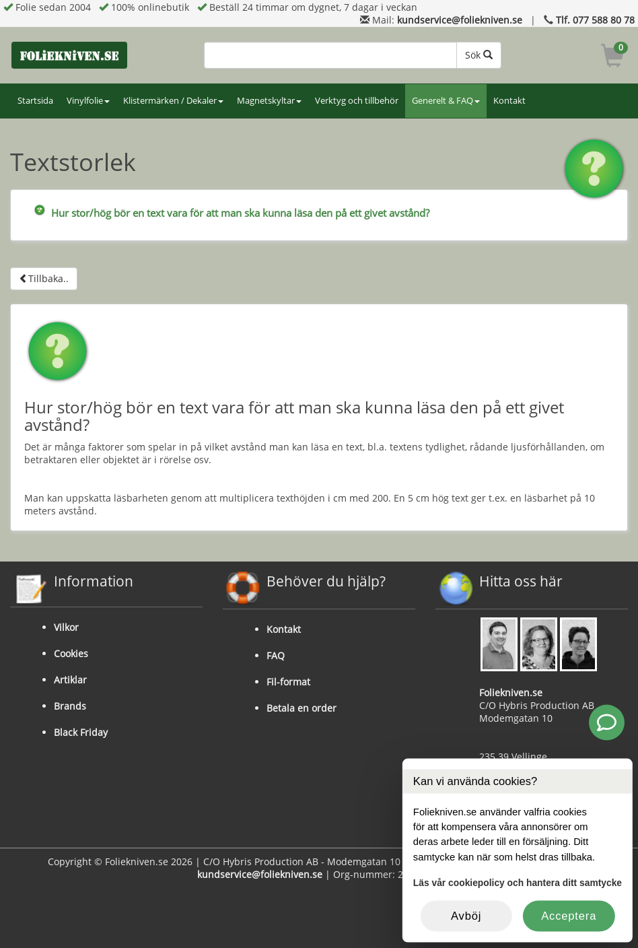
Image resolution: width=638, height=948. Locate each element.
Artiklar (70, 679)
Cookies (71, 653)
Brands (70, 706)
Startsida (35, 100)
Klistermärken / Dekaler (173, 100)
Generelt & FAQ (446, 100)
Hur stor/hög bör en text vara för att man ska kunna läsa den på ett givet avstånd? (240, 213)
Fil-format (288, 681)
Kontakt (509, 100)
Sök (479, 54)
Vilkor (66, 627)
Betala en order (301, 708)
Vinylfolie (88, 100)
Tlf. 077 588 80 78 (595, 19)
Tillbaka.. (44, 278)
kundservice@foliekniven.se (459, 19)
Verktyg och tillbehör (356, 100)
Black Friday (81, 732)
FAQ (276, 655)
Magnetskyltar (269, 100)
